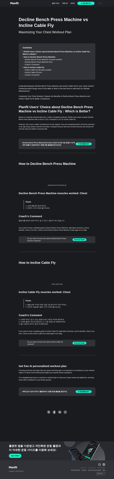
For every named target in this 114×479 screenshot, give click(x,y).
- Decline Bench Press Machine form (38, 62)
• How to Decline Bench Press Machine (39, 57)
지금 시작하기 (15, 456)
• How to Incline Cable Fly (33, 67)
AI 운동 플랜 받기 (83, 144)
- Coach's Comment (31, 64)
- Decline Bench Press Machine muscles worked (43, 59)
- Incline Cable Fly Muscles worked (37, 70)
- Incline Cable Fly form (33, 72)
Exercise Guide (79, 239)
